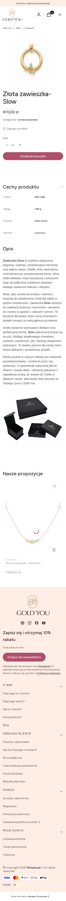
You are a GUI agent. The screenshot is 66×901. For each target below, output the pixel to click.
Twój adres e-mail (13, 647)
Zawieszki (29, 28)
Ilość (5, 138)
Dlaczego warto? (14, 701)
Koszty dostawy (13, 773)
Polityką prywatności (48, 673)
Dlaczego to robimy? (16, 693)
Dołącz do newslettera (24, 657)
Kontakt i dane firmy (16, 798)
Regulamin (44, 666)
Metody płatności (14, 781)
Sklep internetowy (29, 896)
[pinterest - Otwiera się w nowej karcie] (22, 623)
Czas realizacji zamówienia (20, 765)
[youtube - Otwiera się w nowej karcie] (44, 623)
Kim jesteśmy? (12, 717)
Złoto (18, 28)
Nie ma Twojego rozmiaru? (20, 749)
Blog (6, 725)
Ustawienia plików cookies (20, 822)
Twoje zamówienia (14, 846)
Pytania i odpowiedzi (16, 742)
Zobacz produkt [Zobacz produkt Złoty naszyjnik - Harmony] (54, 549)
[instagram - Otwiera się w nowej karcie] (29, 623)
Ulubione (9, 854)
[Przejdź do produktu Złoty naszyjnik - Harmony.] (33, 518)
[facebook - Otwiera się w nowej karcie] (36, 623)
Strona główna (12, 757)
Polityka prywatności (16, 814)
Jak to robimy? (12, 709)
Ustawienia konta (14, 839)
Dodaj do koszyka (33, 156)
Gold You (7, 28)
